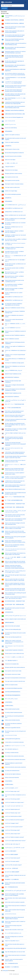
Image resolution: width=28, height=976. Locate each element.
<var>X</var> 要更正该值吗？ (11, 851)
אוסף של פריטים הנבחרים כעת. (11, 735)
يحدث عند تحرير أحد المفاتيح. (10, 124)
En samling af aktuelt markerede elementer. (13, 712)
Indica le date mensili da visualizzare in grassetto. (15, 902)
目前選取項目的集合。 (9, 705)
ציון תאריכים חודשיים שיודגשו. (10, 913)
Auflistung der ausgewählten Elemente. (13, 727)
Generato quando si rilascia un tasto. (12, 149)
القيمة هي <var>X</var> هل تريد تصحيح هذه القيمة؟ (14, 847)
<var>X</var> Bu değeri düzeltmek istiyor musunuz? (15, 840)
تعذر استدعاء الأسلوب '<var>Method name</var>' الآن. (15, 204)
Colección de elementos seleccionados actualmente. (15, 767)
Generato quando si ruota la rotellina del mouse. (14, 653)
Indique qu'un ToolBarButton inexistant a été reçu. (15, 307)
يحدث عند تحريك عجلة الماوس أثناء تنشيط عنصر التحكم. (15, 615)
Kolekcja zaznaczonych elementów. (12, 777)
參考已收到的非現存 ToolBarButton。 (12, 377)
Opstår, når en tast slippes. (10, 159)
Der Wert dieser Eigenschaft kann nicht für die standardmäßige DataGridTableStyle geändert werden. (14, 57)
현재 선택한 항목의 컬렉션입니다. (11, 749)
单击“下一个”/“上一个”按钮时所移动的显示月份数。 (15, 496)
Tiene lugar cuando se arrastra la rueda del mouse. (15, 681)
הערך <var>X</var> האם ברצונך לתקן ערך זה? (14, 805)
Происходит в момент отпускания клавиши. (14, 183)
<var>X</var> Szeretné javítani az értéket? (13, 816)
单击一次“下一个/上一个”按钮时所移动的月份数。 (15, 404)
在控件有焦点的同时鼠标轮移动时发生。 (13, 691)
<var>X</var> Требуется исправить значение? (14, 837)
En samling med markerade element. (12, 770)
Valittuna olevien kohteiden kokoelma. (12, 720)
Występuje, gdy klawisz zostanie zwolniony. (13, 173)
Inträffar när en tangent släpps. (11, 190)
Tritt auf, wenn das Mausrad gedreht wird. (13, 637)
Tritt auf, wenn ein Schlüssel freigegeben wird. (14, 117)
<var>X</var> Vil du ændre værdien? (12, 861)
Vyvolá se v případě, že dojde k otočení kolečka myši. (15, 619)
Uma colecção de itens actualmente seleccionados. (15, 759)
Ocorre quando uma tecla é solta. (11, 177)
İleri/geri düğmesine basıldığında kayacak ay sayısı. (15, 489)
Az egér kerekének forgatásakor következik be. (14, 650)
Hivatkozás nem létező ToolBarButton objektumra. (15, 335)
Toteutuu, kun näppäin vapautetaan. (12, 142)
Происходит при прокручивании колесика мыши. (15, 677)
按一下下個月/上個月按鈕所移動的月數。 (13, 407)
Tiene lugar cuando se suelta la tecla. (12, 187)
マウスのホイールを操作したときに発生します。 (15, 657)
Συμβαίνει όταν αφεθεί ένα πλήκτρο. (12, 134)
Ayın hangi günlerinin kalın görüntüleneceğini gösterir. (15, 948)
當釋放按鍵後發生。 (9, 131)
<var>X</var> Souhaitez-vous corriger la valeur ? (14, 802)
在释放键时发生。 (8, 145)
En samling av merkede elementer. (12, 752)
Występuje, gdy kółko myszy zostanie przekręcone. (15, 667)
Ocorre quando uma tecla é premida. (12, 180)
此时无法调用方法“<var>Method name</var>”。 (14, 208)
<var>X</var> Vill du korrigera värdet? (12, 830)
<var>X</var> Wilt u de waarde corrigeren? (13, 864)
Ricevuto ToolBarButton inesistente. (12, 338)
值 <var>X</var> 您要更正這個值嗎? (12, 871)
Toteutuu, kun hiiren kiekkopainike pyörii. (13, 629)
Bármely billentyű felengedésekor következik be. (14, 152)
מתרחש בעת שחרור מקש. (10, 120)
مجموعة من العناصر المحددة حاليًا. (11, 698)
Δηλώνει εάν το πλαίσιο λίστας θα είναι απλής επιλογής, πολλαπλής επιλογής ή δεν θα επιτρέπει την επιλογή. (15, 532)
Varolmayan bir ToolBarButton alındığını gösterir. (14, 362)
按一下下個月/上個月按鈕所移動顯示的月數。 (14, 500)
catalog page (5, 970)
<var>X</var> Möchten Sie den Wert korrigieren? (14, 819)
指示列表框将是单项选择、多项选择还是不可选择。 (15, 503)
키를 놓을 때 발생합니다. (10, 166)
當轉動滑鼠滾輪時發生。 (10, 622)
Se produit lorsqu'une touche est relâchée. (13, 156)
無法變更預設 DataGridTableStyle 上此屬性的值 (14, 23)
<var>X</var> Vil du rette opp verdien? (12, 799)
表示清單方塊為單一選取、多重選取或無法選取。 (15, 507)
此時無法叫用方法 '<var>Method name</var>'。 (14, 211)
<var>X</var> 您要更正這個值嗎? (11, 854)
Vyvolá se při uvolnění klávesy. (11, 127)
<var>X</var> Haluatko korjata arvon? (12, 809)
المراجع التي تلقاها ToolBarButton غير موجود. (13, 370)
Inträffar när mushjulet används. (11, 684)
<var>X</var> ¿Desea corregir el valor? (12, 833)
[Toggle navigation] (25, 2)
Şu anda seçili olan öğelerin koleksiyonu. (13, 774)
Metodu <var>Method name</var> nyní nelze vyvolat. (15, 215)
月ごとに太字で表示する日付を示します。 (13, 933)
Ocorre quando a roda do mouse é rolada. (13, 670)
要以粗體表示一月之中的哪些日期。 (12, 879)
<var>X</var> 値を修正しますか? (11, 787)
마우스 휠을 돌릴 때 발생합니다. (11, 660)
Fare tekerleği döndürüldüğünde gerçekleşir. (13, 688)
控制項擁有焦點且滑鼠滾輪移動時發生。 (13, 695)
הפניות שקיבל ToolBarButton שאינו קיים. (13, 327)
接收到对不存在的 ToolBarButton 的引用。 (13, 373)
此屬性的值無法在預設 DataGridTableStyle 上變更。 (15, 113)
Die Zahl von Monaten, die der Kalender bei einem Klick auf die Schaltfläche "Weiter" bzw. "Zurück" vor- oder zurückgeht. (15, 425)
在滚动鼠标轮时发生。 (9, 612)
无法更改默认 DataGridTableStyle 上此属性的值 (14, 19)
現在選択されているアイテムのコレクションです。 (15, 745)
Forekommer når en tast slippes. (11, 170)
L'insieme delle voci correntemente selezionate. (14, 742)
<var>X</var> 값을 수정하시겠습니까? (12, 844)
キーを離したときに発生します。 (11, 163)
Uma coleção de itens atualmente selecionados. (14, 756)
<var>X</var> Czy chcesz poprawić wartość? (14, 826)
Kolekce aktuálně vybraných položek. (12, 709)
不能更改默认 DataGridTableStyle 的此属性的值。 (15, 110)
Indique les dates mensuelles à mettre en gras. (14, 929)
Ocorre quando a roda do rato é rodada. (13, 674)
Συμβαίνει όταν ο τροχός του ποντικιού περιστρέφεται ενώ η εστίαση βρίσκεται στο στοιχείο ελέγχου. (14, 642)
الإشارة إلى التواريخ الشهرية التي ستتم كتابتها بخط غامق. (15, 890)
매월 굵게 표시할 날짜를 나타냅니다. (12, 940)
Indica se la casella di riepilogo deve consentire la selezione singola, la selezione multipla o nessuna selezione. (15, 584)
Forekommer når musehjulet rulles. (12, 663)
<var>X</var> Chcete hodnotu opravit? (12, 857)
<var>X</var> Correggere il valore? (12, 823)
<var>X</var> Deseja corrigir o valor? (12, 791)
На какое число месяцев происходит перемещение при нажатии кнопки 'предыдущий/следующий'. (15, 444)
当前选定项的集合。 (9, 702)
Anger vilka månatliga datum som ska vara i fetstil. (15, 951)
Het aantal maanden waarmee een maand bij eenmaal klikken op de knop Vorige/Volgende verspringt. (14, 438)
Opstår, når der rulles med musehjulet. (12, 625)
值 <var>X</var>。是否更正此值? (11, 868)
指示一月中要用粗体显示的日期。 (11, 887)
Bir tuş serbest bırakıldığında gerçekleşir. (13, 194)
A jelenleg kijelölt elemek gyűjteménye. (12, 738)
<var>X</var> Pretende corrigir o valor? (12, 812)
